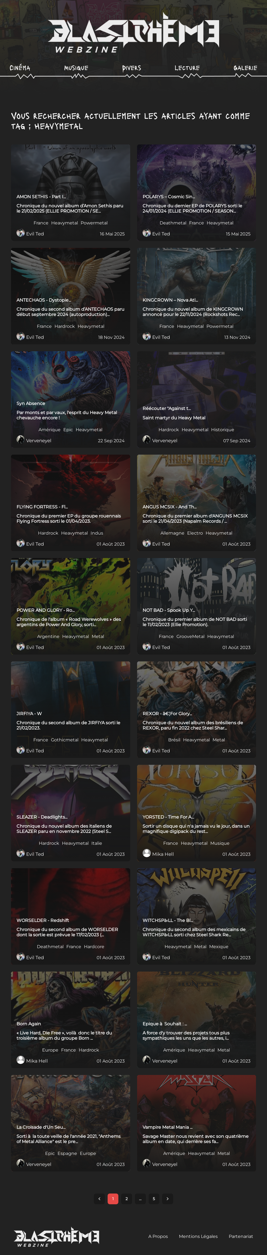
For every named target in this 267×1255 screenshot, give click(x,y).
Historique (222, 429)
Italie (96, 843)
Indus (97, 533)
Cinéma (20, 67)
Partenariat (241, 1236)
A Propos (158, 1236)
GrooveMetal (190, 636)
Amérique (50, 429)
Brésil (174, 740)
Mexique (218, 946)
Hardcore (94, 946)
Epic (68, 429)
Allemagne (172, 533)
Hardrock (65, 326)
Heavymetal (64, 223)
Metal (98, 636)
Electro (195, 533)
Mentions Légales (198, 1236)
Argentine (48, 636)
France (41, 223)
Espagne (67, 1153)
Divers (131, 67)
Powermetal (94, 223)
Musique (76, 67)
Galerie (245, 67)
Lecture (187, 67)
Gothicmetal (64, 740)
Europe (50, 1050)
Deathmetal (173, 223)
